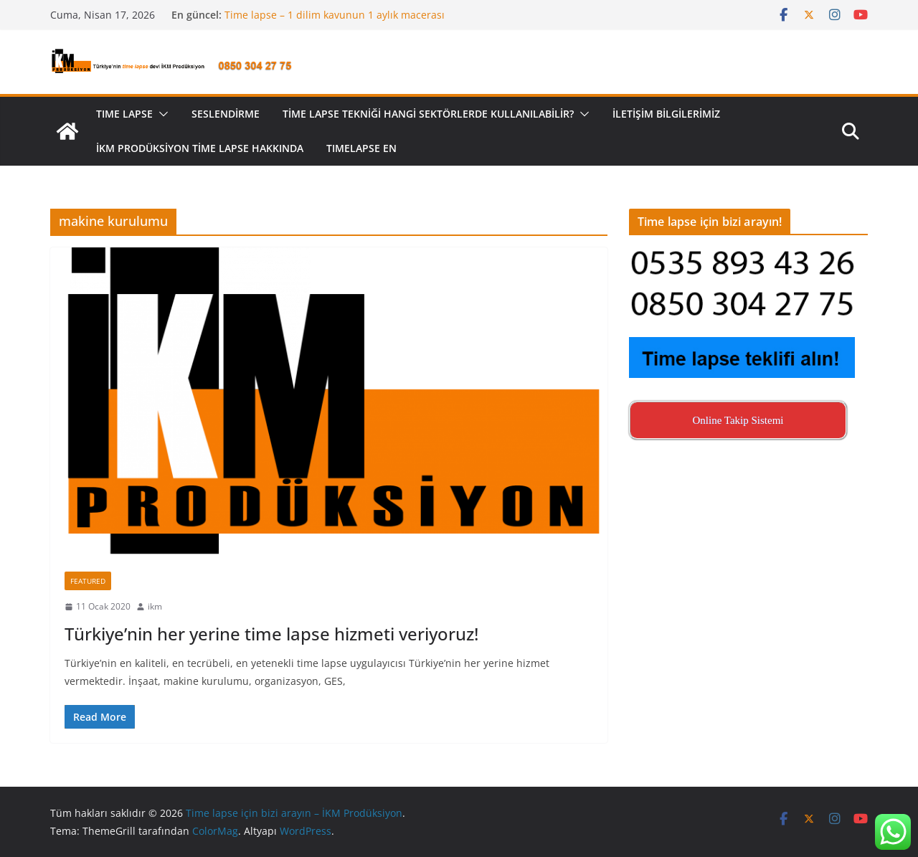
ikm (155, 606)
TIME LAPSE (124, 113)
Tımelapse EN (361, 148)
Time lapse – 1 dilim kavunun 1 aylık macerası (334, 15)
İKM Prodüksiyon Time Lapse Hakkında (199, 148)
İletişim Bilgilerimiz (666, 113)
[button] (161, 114)
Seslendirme (225, 113)
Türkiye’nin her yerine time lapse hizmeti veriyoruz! (271, 633)
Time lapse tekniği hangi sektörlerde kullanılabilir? (428, 113)
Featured (87, 581)
